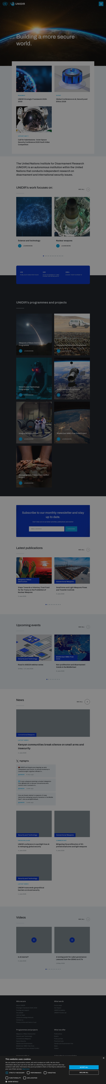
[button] (36, 1081)
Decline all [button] (84, 1072)
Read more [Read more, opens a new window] (25, 1069)
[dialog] (53, 542)
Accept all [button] (84, 1067)
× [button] (103, 1058)
